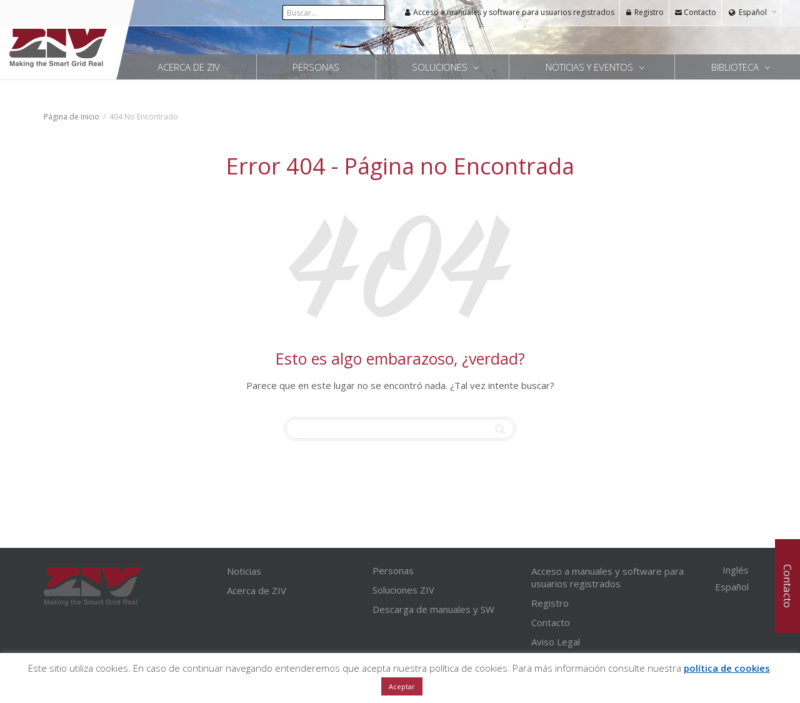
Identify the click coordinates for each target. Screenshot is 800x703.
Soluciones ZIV (403, 590)
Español (753, 12)
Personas (315, 67)
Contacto (695, 12)
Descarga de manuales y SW (433, 609)
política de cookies (727, 668)
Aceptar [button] (402, 686)
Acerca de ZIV (189, 67)
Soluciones (441, 67)
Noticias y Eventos (591, 67)
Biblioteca (736, 67)
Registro (644, 12)
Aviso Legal (555, 641)
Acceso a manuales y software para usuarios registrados (509, 12)
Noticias (244, 571)
